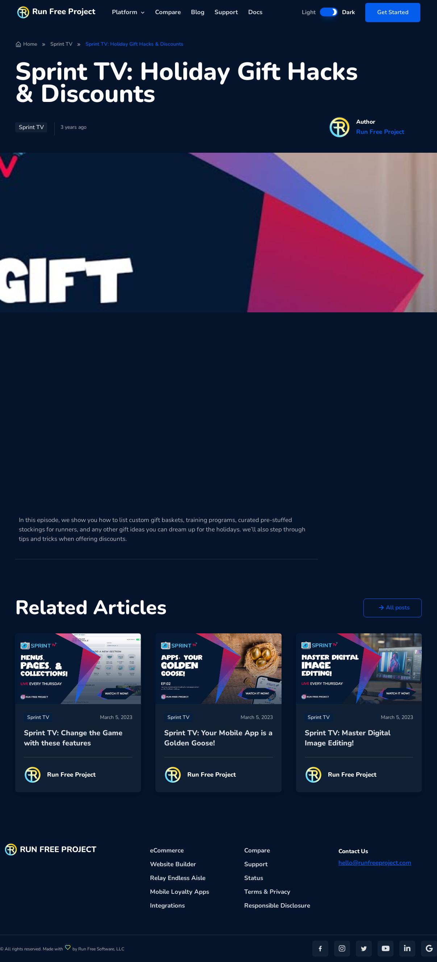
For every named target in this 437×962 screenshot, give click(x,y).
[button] (392, 608)
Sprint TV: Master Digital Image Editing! (348, 738)
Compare (168, 12)
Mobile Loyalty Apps (179, 892)
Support (226, 12)
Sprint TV (61, 44)
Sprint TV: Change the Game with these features (73, 738)
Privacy (280, 892)
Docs (255, 12)
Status (253, 878)
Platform (124, 12)
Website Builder (173, 864)
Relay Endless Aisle (177, 878)
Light (309, 12)
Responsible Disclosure (277, 905)
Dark (348, 12)
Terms (253, 892)
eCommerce (167, 850)
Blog (197, 12)
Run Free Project (56, 12)
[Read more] (78, 668)
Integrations (167, 905)
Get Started (392, 12)
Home (26, 44)
